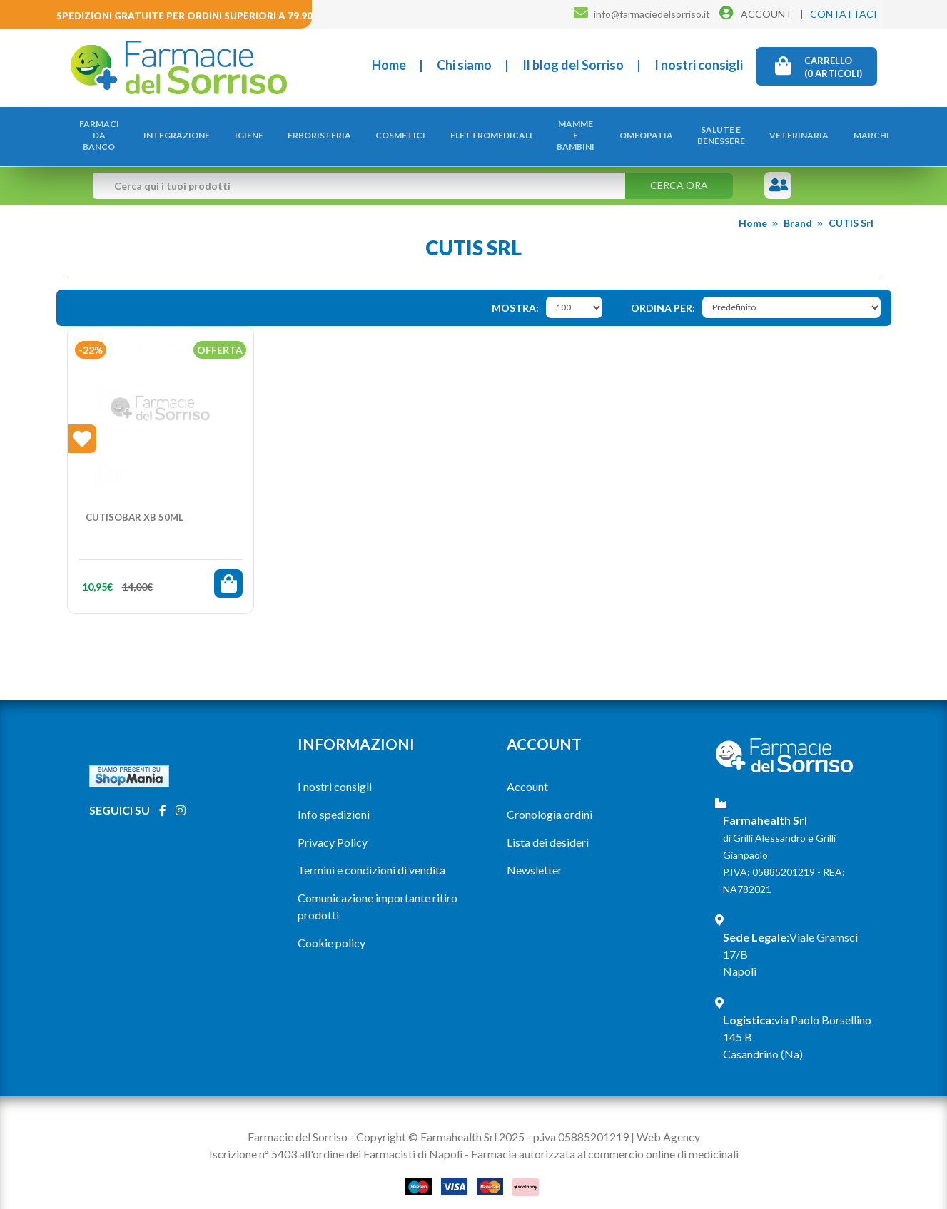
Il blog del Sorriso (573, 65)
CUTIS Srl (851, 209)
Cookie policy (331, 928)
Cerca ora (679, 171)
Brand (798, 209)
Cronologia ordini (549, 800)
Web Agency (668, 1121)
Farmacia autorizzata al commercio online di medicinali (605, 1139)
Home (389, 65)
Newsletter (534, 855)
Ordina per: (663, 293)
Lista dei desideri (548, 828)
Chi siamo (464, 65)
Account (527, 772)
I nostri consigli (698, 65)
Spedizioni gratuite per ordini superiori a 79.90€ (187, 15)
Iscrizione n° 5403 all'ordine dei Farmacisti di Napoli (335, 1139)
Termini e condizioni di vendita (371, 855)
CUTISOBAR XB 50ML (134, 502)
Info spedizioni (334, 800)
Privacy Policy (333, 828)
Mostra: (515, 293)
